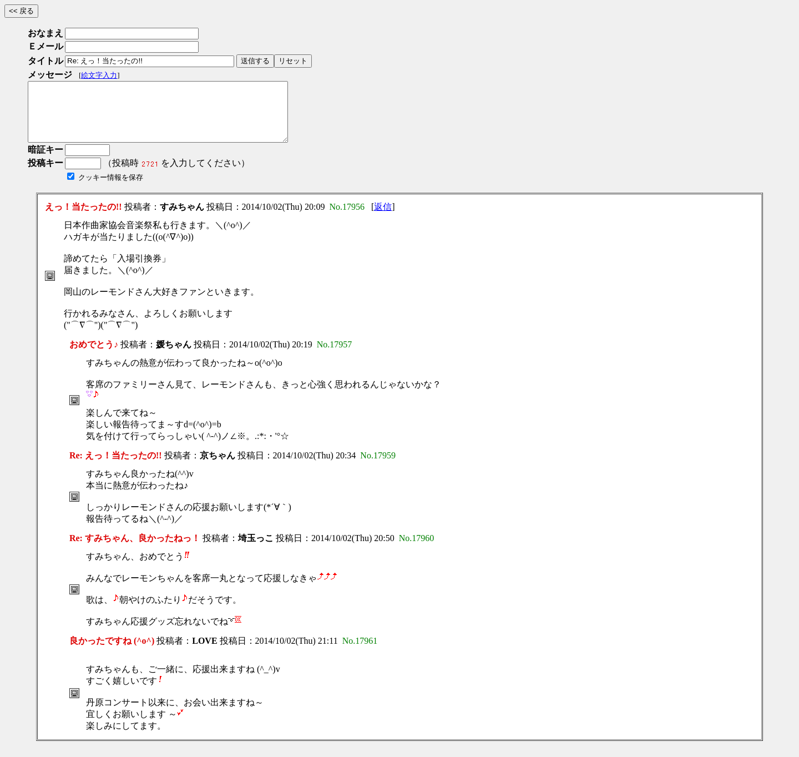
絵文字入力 (99, 75)
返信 (383, 218)
